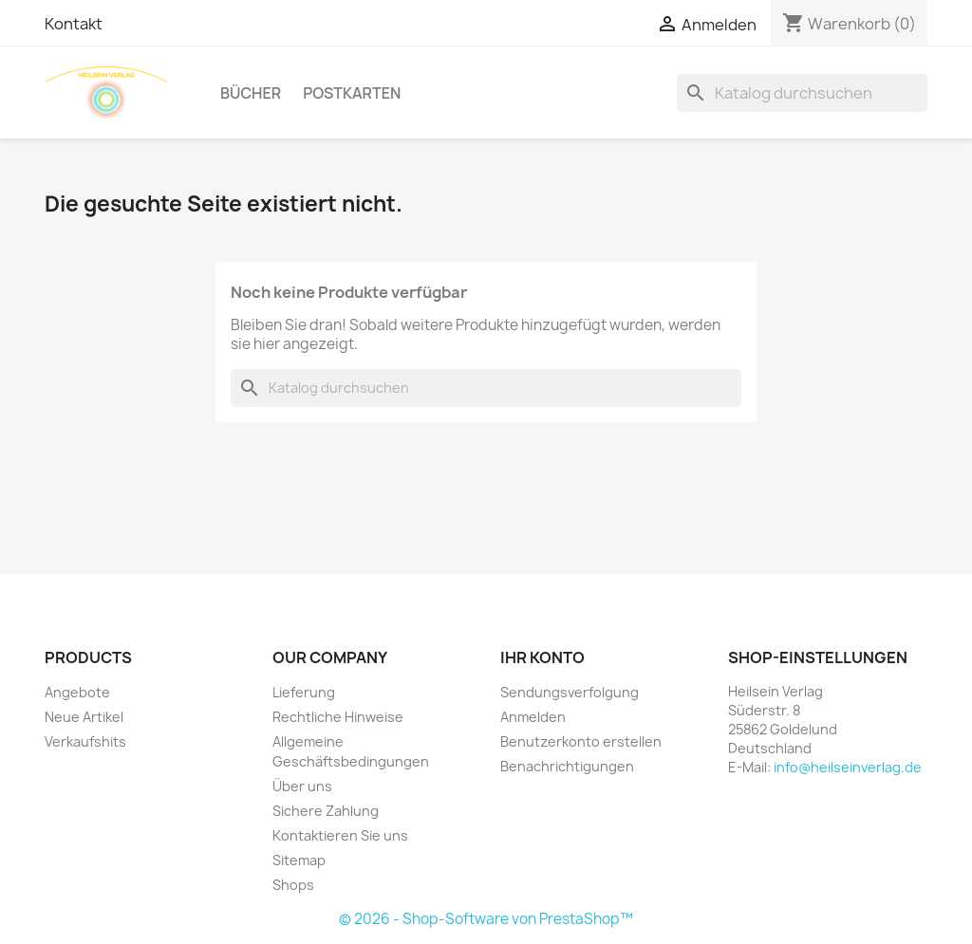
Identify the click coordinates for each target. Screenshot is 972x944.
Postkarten (352, 93)
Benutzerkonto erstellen (581, 741)
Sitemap (299, 860)
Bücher (250, 93)
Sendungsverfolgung (569, 692)
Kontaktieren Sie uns (340, 835)
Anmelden (533, 717)
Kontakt (74, 23)
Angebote (77, 692)
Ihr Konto (542, 657)
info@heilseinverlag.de (848, 767)
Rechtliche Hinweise (337, 717)
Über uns (302, 786)
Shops (293, 885)
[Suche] (802, 93)
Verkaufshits (85, 741)
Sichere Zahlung (325, 811)
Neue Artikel (84, 717)
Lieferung (303, 692)
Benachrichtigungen (567, 766)
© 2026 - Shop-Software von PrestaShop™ (486, 919)
